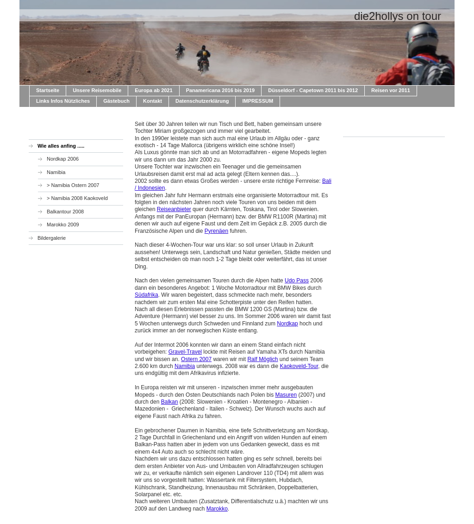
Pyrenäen (216, 231)
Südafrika (146, 295)
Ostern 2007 (196, 359)
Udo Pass (297, 280)
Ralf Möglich (262, 359)
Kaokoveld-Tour (299, 366)
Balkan (169, 402)
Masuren (286, 395)
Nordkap (287, 323)
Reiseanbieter (174, 209)
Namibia (185, 366)
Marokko (217, 508)
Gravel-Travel (185, 352)
